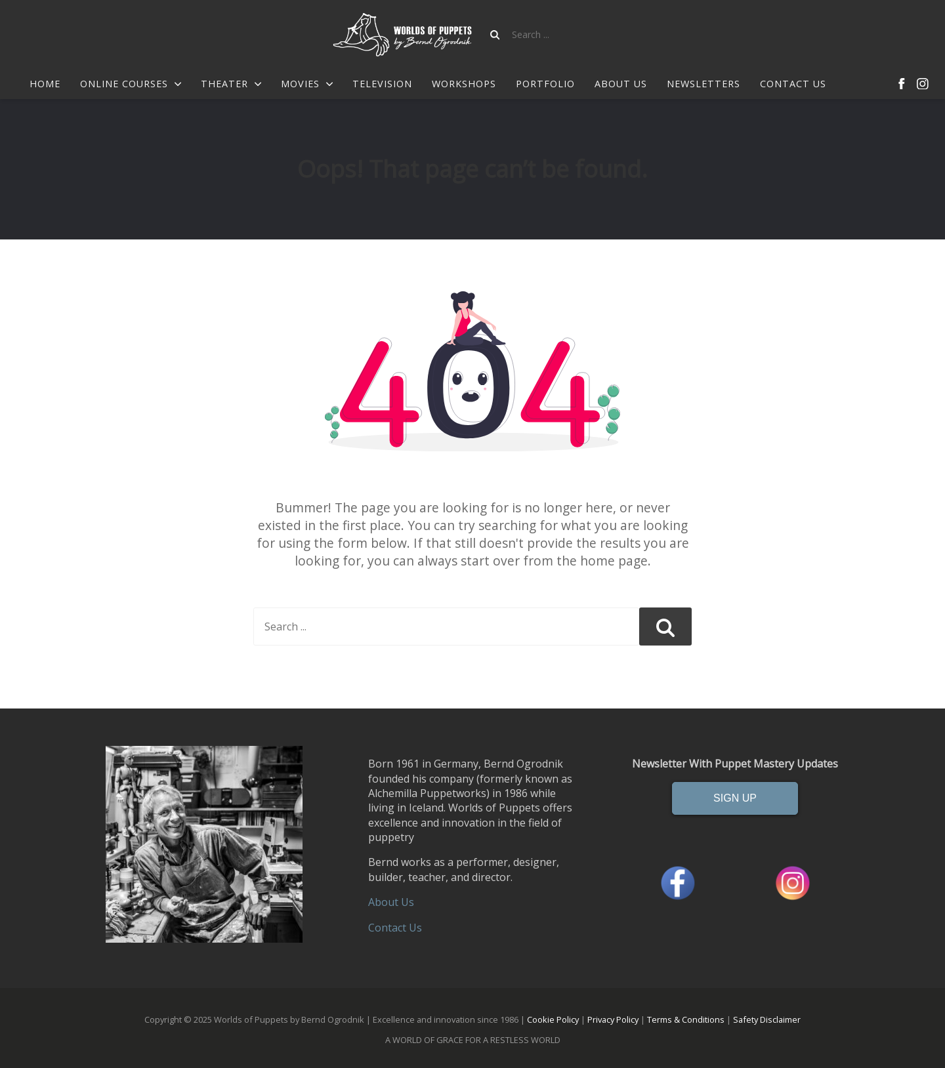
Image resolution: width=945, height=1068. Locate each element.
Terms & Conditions (685, 1019)
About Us (621, 84)
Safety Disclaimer (767, 1019)
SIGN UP (735, 798)
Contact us (793, 84)
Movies (307, 84)
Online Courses (130, 84)
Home (45, 84)
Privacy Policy (613, 1019)
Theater (231, 84)
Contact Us (395, 927)
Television (382, 84)
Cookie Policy (553, 1019)
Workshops (464, 84)
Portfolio (545, 84)
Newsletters (703, 84)
